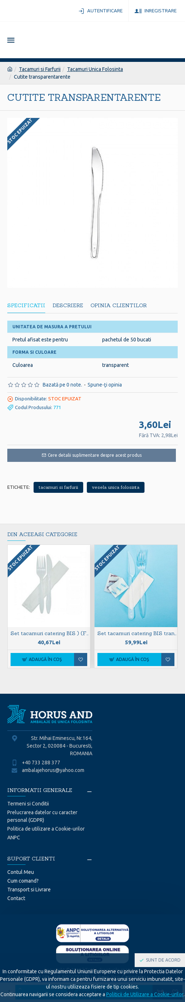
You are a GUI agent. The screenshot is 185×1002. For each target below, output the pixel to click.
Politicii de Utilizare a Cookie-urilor (145, 994)
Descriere (68, 305)
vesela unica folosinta (115, 487)
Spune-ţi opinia (105, 385)
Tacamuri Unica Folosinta (95, 69)
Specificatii (26, 305)
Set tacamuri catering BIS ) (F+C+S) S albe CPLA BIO (50, 633)
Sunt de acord (163, 960)
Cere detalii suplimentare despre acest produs (95, 455)
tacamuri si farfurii (58, 487)
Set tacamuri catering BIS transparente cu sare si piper (137, 633)
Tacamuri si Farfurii (40, 69)
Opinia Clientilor (118, 305)
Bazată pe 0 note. (62, 385)
